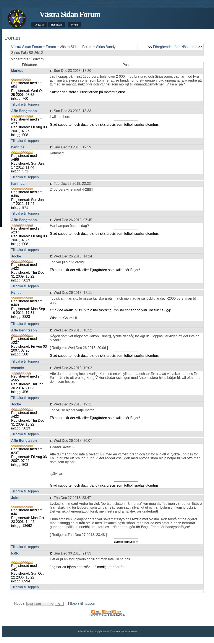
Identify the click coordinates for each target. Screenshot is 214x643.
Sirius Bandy (106, 47)
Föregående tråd (165, 47)
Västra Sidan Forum (69, 14)
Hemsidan (56, 24)
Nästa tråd (190, 47)
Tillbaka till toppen (25, 104)
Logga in (39, 24)
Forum (74, 24)
